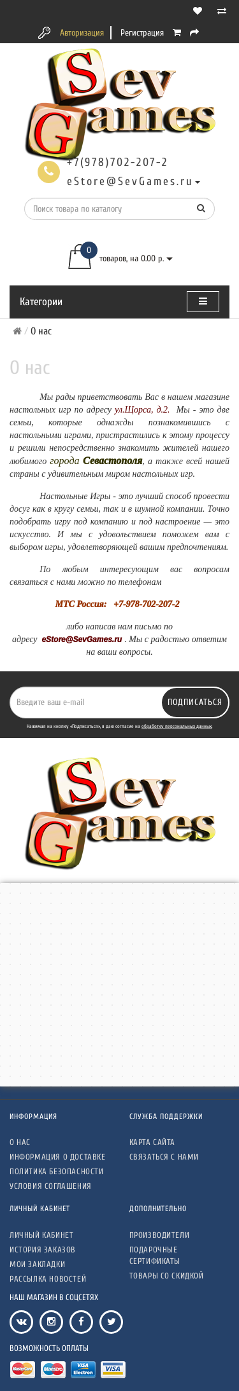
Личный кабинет (41, 1235)
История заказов (43, 1249)
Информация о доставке (58, 1156)
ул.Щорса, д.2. (142, 410)
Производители (159, 1235)
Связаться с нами (164, 1156)
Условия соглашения (51, 1186)
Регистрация (142, 32)
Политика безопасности (57, 1171)
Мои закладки (37, 1264)
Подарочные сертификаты (155, 1255)
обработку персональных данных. (176, 726)
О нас (20, 1142)
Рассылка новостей (48, 1279)
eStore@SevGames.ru (81, 639)
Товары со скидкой (166, 1275)
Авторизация (82, 32)
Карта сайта (152, 1142)
